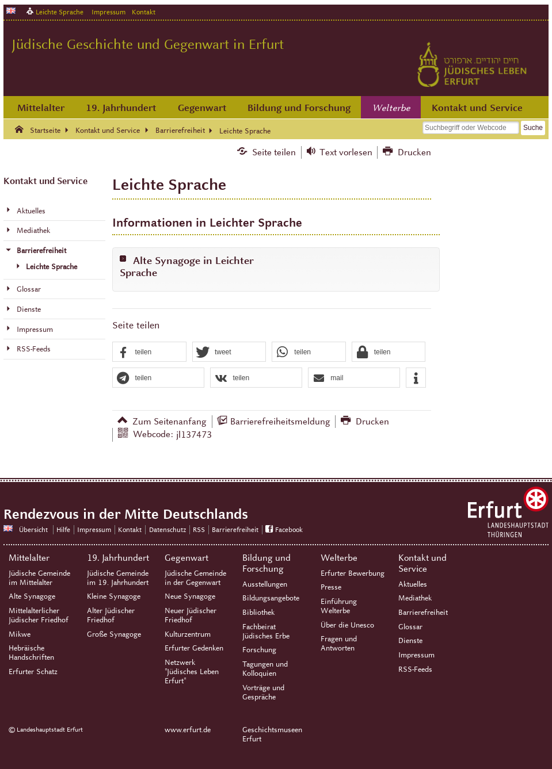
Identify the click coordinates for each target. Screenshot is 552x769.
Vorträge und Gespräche (263, 692)
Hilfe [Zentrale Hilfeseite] (63, 529)
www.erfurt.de (188, 729)
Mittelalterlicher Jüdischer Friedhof (38, 615)
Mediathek (415, 598)
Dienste (410, 640)
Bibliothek (258, 612)
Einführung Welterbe (339, 606)
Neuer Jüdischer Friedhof (190, 615)
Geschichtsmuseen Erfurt (272, 734)
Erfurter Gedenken (194, 648)
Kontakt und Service (477, 108)
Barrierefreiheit (423, 612)
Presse (331, 587)
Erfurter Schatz (33, 671)
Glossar (410, 627)
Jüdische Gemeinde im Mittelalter (39, 578)
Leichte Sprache (59, 11)
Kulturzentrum (188, 634)
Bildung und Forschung (299, 108)
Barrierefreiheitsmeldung (280, 421)
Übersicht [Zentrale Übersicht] (33, 529)
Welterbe (391, 108)
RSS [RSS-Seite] (199, 529)
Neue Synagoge (190, 596)
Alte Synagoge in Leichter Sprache (187, 266)
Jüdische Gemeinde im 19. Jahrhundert (118, 578)
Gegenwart (202, 108)
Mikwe (20, 634)
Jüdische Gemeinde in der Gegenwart (195, 578)
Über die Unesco (347, 625)
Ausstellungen (264, 584)
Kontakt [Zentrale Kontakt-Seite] (143, 11)
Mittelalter (40, 108)
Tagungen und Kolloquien (265, 669)
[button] (149, 352)
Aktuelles (412, 584)
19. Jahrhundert (121, 108)
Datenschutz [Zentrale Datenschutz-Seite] (167, 529)
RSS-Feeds (415, 669)
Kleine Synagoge (113, 596)
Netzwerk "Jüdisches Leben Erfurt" (192, 672)
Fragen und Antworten (339, 643)
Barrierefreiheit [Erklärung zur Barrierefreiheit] (235, 529)
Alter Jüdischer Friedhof (111, 615)
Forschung (259, 650)
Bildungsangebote (270, 598)
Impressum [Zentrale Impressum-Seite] (94, 529)
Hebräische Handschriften (31, 653)
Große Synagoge (114, 634)
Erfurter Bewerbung (353, 573)
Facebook (289, 529)
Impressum (108, 11)
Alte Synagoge (32, 596)
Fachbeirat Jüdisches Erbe (266, 631)
